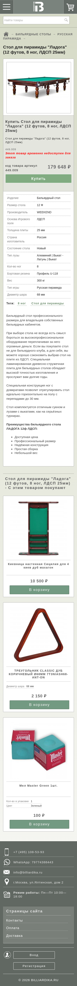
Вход (34, 955)
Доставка (14, 936)
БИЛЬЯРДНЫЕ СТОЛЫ (33, 34)
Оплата (12, 928)
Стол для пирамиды (47, 303)
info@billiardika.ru (28, 872)
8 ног (22, 303)
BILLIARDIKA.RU (45, 980)
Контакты (14, 920)
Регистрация (34, 966)
